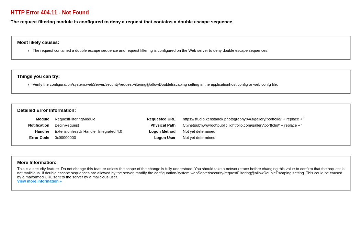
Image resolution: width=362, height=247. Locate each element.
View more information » (39, 181)
